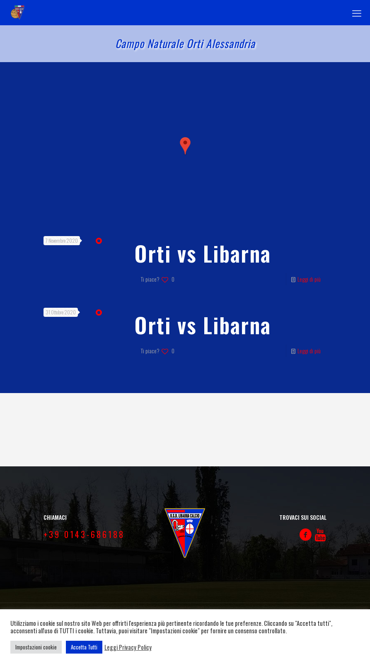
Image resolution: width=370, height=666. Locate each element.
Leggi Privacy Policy (128, 647)
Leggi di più (309, 279)
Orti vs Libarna (203, 253)
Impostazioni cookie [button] (36, 647)
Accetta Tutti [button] (84, 647)
